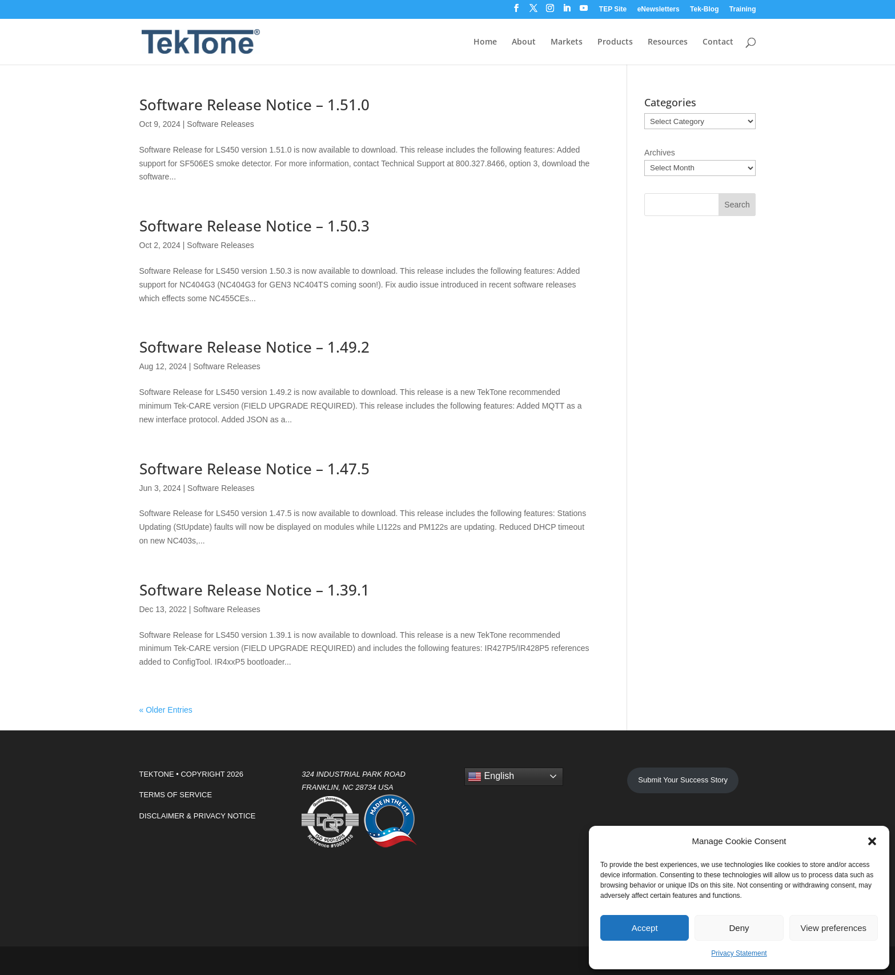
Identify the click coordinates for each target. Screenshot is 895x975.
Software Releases (220, 124)
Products (615, 42)
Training (742, 9)
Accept (645, 928)
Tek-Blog (704, 9)
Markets (567, 42)
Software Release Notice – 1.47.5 (254, 468)
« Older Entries (165, 709)
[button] (872, 841)
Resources (668, 42)
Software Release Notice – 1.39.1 (254, 590)
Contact (718, 42)
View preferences (834, 928)
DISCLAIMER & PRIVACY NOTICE (197, 816)
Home (485, 42)
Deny (739, 928)
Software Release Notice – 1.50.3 (254, 225)
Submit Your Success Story (683, 780)
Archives (659, 152)
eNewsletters (658, 9)
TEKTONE (156, 774)
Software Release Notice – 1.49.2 (254, 347)
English (491, 777)
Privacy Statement (738, 953)
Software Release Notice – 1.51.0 (254, 104)
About (524, 42)
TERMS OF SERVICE (175, 794)
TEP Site (613, 9)
